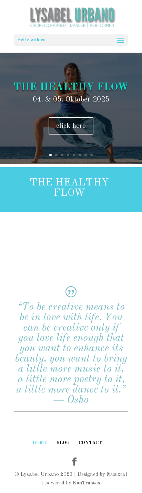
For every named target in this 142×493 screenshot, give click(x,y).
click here (71, 125)
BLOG (63, 442)
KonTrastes (86, 483)
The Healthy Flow (71, 87)
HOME (39, 442)
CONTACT (90, 442)
